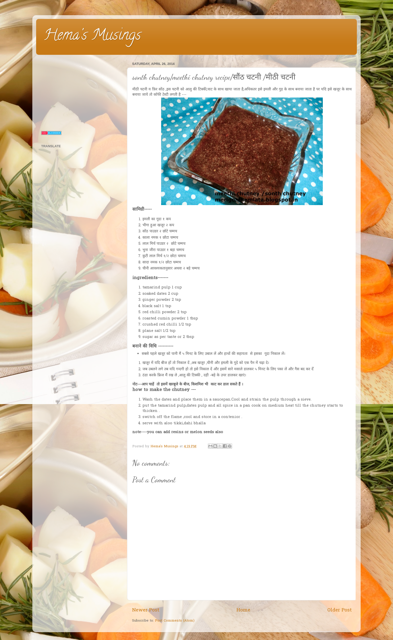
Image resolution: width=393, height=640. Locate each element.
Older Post (339, 610)
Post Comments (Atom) (174, 620)
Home (243, 610)
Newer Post (145, 610)
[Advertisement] (81, 92)
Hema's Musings (92, 36)
